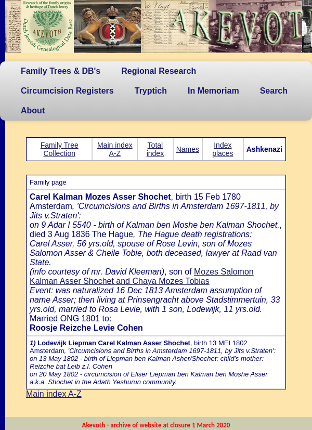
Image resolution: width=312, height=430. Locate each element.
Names (187, 149)
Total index (155, 149)
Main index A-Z (115, 149)
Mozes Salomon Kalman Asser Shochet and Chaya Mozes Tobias (142, 276)
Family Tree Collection (60, 149)
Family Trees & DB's (60, 71)
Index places (222, 149)
